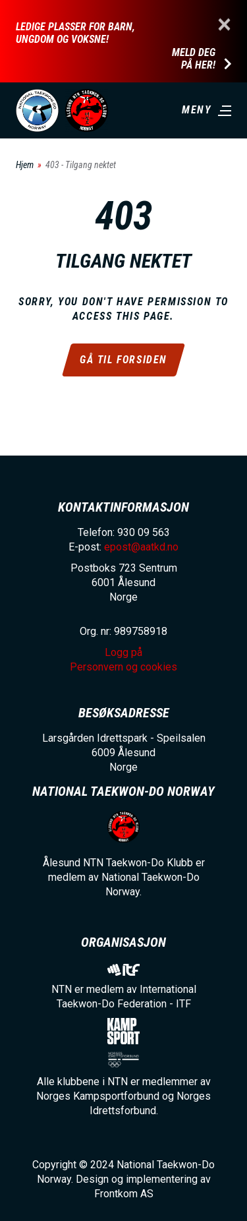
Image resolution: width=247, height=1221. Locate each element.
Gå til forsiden (123, 359)
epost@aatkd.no (141, 547)
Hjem (25, 165)
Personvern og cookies (123, 667)
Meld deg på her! (193, 59)
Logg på (123, 652)
